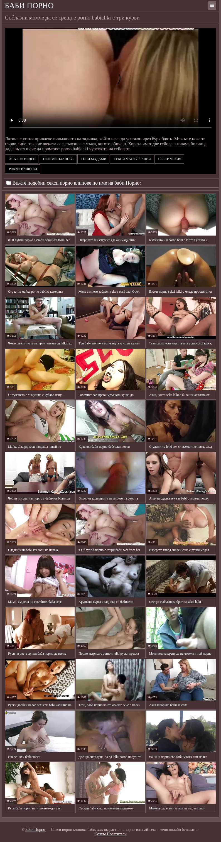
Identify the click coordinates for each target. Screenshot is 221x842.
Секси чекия (169, 159)
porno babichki (22, 169)
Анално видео (21, 159)
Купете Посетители (110, 834)
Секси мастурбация (132, 159)
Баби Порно (29, 5)
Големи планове (58, 159)
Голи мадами (93, 159)
